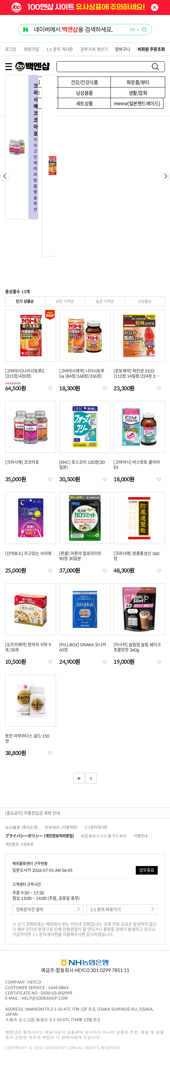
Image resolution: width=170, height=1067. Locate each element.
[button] (165, 176)
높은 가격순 (105, 301)
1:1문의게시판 (95, 827)
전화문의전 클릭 (48, 909)
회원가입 (31, 49)
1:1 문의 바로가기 (122, 909)
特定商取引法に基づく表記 (104, 836)
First (79, 778)
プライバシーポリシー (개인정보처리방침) (39, 836)
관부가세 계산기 (94, 49)
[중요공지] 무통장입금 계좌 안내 (32, 813)
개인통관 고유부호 (19, 844)
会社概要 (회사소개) (21, 827)
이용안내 (140, 836)
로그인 (10, 49)
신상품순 (145, 301)
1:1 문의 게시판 (59, 49)
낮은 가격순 (65, 301)
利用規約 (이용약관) (61, 827)
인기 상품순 (25, 301)
